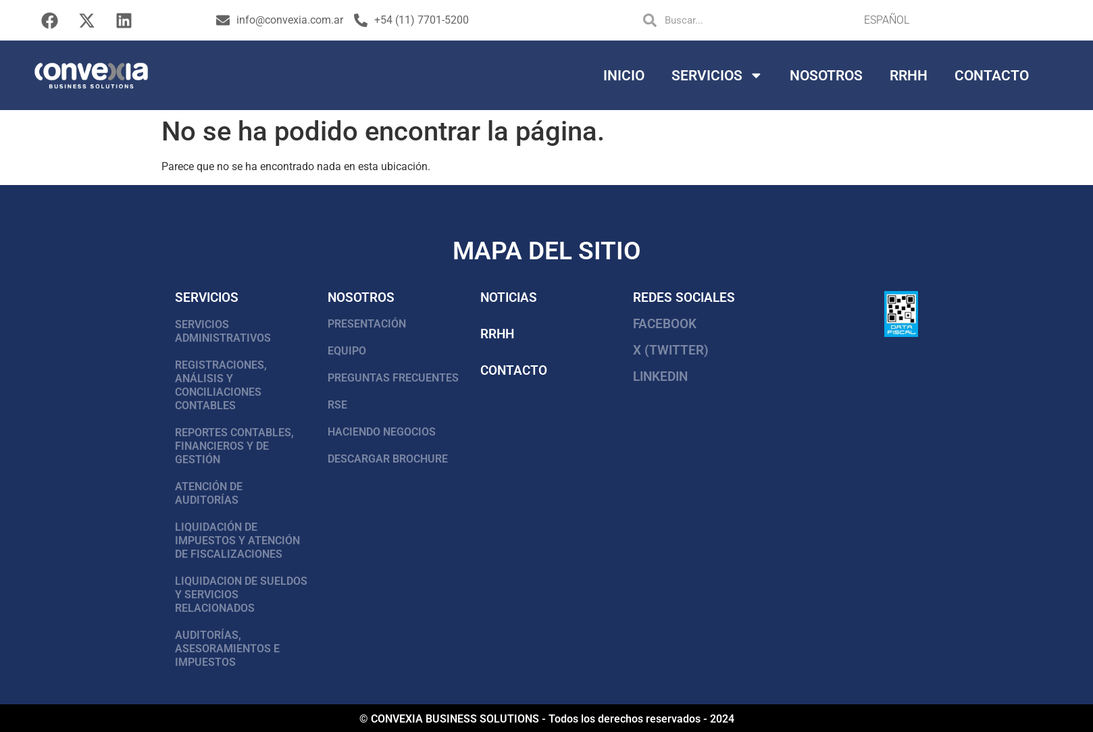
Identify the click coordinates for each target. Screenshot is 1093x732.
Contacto (992, 76)
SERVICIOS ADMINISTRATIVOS (223, 331)
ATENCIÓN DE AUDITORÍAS (209, 493)
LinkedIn (660, 376)
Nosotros (826, 76)
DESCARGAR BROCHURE (388, 458)
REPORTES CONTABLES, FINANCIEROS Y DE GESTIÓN (234, 446)
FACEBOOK (664, 324)
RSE (337, 404)
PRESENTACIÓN (367, 323)
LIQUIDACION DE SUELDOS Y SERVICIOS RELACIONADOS (241, 595)
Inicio (623, 76)
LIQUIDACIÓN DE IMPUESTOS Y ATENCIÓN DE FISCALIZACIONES (237, 540)
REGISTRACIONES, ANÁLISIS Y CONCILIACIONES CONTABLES (221, 385)
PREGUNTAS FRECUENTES (393, 377)
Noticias (508, 297)
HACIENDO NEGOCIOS (382, 431)
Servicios (717, 75)
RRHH (908, 76)
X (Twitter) (671, 350)
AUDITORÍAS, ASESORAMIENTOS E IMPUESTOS (227, 649)
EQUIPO (347, 350)
